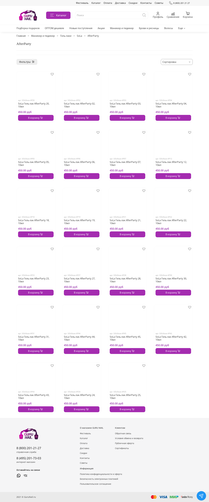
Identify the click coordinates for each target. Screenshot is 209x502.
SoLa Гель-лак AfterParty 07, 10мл (125, 163)
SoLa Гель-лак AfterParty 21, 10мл (125, 222)
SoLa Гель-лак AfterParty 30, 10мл (171, 280)
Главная (21, 35)
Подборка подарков (28, 28)
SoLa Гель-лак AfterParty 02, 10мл (79, 105)
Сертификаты (122, 448)
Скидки (133, 3)
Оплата (108, 3)
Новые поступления (80, 28)
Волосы (168, 28)
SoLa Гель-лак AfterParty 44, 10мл (79, 338)
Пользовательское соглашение (95, 483)
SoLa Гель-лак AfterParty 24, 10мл (79, 396)
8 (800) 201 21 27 (179, 3)
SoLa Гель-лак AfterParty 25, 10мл (125, 396)
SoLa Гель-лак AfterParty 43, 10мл (33, 396)
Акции (101, 28)
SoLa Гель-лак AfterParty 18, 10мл (33, 222)
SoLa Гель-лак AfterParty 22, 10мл (171, 222)
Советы (159, 3)
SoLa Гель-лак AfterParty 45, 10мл (125, 338)
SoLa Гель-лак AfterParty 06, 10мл (79, 163)
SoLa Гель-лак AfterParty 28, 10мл (125, 280)
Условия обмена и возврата (129, 438)
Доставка (120, 3)
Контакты (146, 3)
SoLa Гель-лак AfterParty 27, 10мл (79, 280)
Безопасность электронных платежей (99, 478)
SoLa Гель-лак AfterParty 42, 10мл (171, 338)
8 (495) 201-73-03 (28, 458)
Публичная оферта (124, 443)
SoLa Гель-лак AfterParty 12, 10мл (171, 163)
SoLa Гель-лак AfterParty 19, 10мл (79, 222)
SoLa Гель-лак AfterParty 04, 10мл (171, 105)
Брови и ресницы (149, 28)
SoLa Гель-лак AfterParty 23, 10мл (33, 280)
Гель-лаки (65, 35)
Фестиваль (82, 3)
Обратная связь (123, 433)
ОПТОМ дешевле (54, 28)
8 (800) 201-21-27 (28, 448)
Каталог (96, 3)
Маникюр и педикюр (122, 28)
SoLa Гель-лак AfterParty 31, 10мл (33, 338)
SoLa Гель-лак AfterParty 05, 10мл (33, 163)
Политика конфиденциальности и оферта (101, 474)
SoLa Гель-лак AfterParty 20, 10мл (33, 105)
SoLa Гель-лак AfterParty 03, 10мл (125, 105)
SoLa (79, 35)
